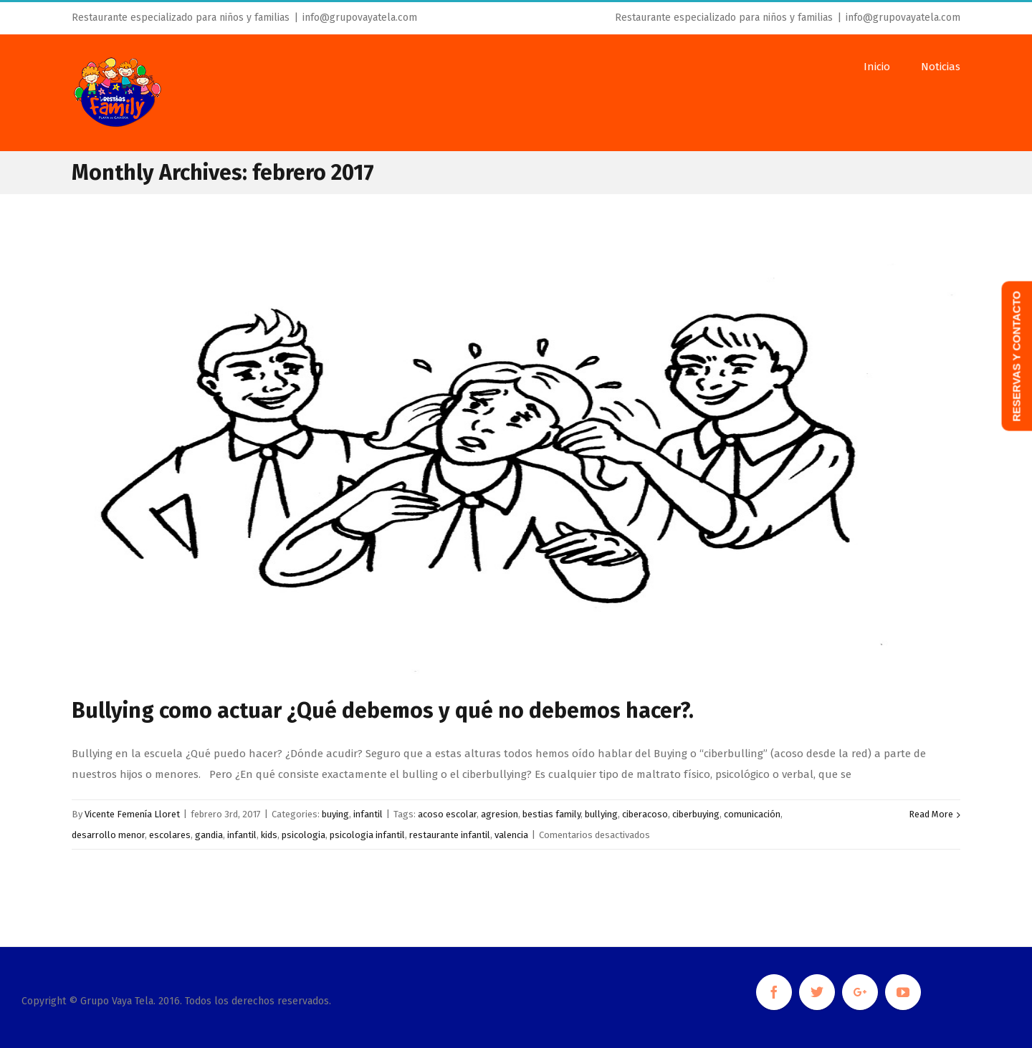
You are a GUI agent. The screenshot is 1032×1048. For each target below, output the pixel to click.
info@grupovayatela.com (359, 17)
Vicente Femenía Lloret (132, 814)
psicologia (303, 835)
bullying (601, 814)
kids (269, 835)
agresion (499, 814)
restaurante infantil (449, 835)
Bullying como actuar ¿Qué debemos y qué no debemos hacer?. (383, 710)
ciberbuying (696, 814)
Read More (931, 814)
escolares (170, 835)
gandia (209, 835)
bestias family (551, 814)
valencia (511, 835)
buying (335, 814)
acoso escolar (447, 814)
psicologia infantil (367, 835)
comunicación (752, 814)
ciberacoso (645, 814)
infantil (368, 814)
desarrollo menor (108, 835)
